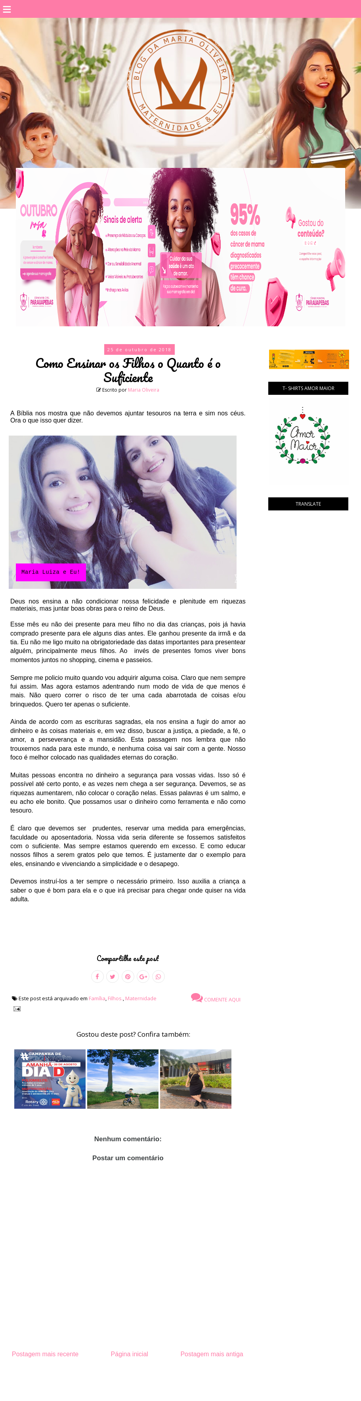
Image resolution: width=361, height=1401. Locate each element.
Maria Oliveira (143, 389)
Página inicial (129, 1354)
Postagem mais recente (45, 1354)
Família (97, 998)
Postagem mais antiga (211, 1354)
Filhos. (115, 998)
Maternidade (141, 998)
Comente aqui (216, 997)
